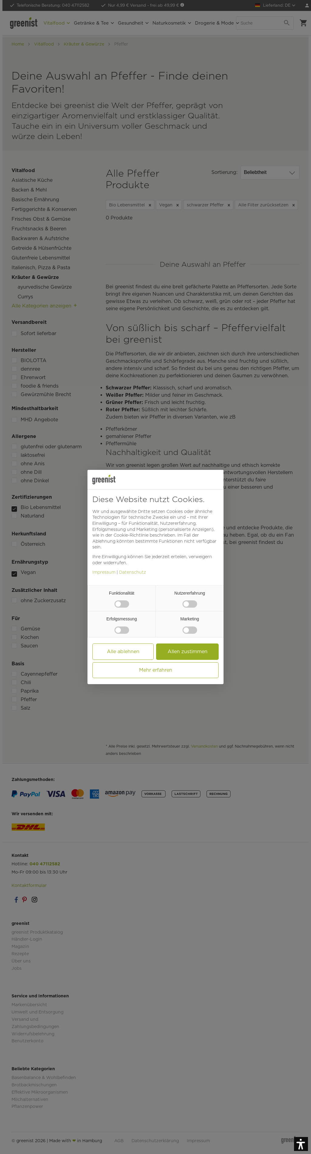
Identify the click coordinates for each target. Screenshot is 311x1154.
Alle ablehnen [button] (123, 651)
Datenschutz (132, 572)
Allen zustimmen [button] (187, 651)
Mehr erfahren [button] (155, 670)
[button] (301, 1144)
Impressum (103, 572)
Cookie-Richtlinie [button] (131, 535)
